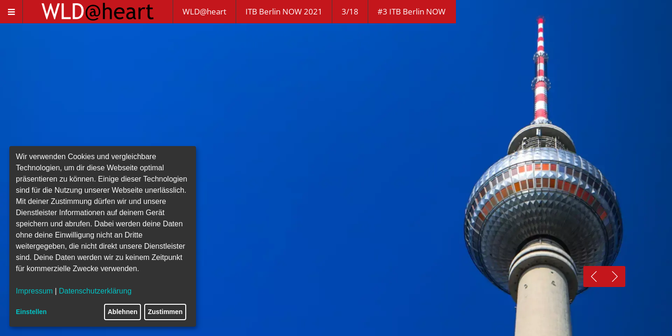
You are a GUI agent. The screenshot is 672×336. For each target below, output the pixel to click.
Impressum (34, 291)
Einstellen (31, 311)
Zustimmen (165, 311)
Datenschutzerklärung (95, 291)
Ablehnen (123, 311)
